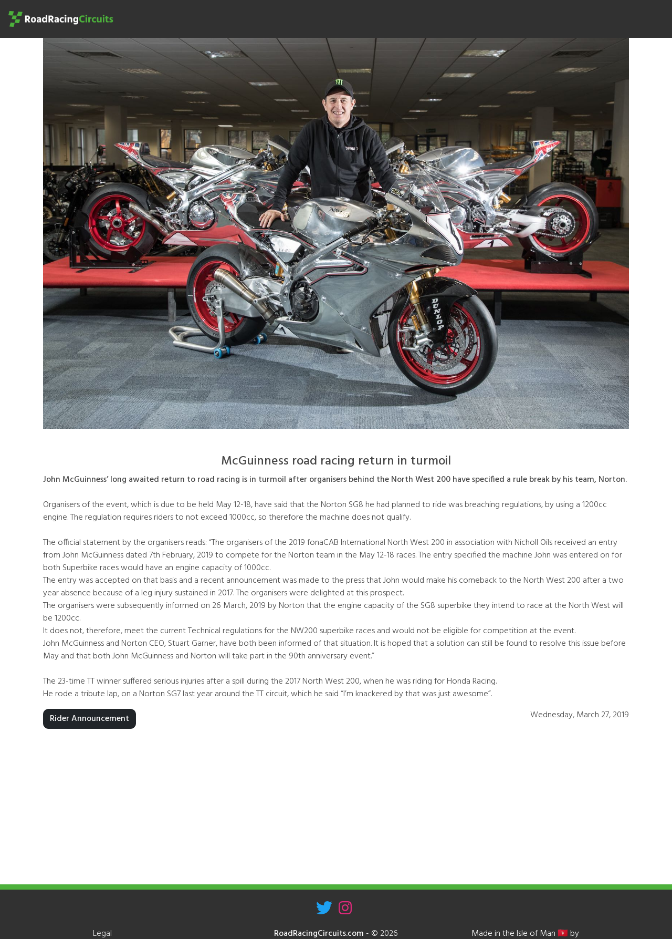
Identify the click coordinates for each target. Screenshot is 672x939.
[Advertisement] (336, 810)
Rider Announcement (89, 719)
